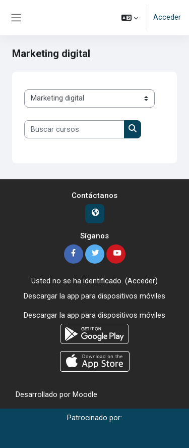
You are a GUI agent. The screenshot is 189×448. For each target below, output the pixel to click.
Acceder (167, 17)
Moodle (85, 394)
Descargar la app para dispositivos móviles (94, 296)
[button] (130, 17)
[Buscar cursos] (74, 129)
